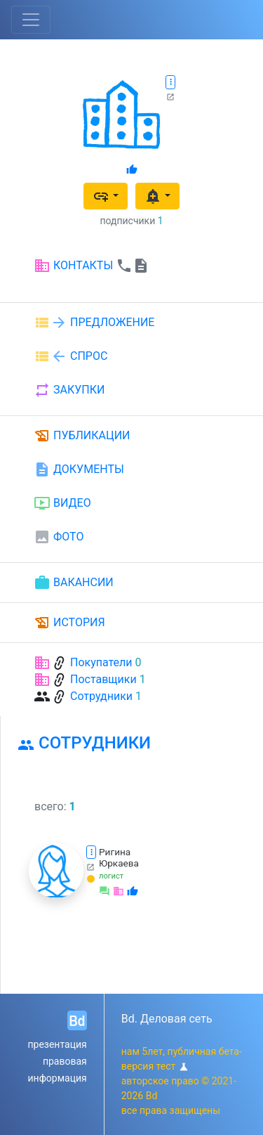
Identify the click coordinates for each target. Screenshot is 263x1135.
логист (111, 876)
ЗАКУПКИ (69, 390)
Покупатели (101, 662)
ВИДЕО (62, 503)
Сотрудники (101, 696)
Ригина (114, 851)
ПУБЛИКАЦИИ (82, 435)
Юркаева (119, 863)
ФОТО (58, 536)
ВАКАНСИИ (74, 582)
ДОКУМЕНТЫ (79, 469)
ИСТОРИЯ (69, 622)
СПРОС (70, 356)
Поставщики (103, 679)
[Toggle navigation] (30, 20)
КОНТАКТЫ (91, 265)
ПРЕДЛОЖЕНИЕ (94, 322)
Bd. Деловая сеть (167, 1018)
